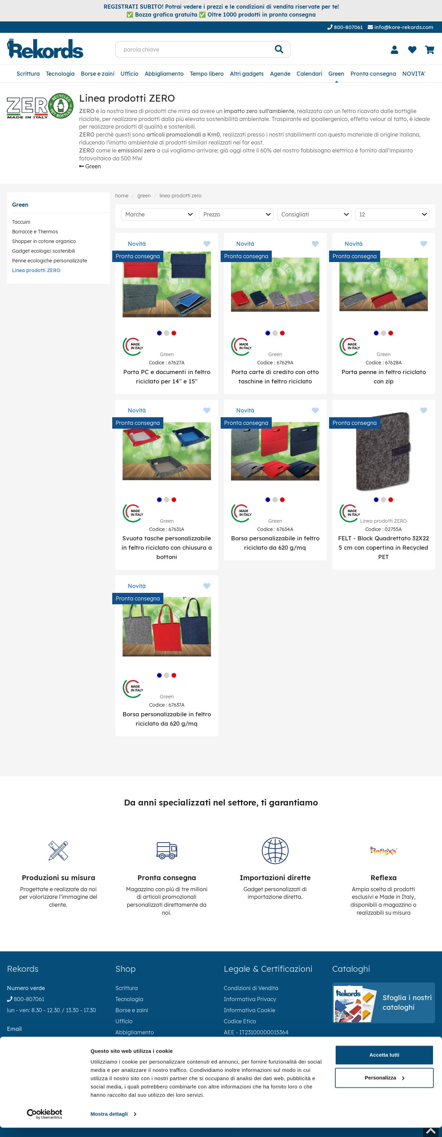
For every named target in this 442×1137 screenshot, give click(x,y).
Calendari (309, 73)
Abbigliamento (164, 73)
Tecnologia (60, 73)
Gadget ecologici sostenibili (43, 251)
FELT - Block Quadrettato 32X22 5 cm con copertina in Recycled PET (383, 547)
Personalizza (384, 1087)
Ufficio (129, 73)
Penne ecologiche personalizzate (49, 261)
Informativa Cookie (249, 1010)
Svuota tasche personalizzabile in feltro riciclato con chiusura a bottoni (167, 547)
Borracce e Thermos (35, 232)
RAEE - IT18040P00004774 (259, 1043)
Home (121, 196)
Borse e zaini (97, 73)
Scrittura (28, 73)
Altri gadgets (247, 73)
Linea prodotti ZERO (36, 270)
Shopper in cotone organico (44, 241)
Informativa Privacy (250, 999)
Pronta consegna (373, 73)
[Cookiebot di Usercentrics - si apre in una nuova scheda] (45, 1123)
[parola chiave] (191, 49)
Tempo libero (207, 73)
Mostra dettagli (109, 1123)
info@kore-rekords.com (400, 27)
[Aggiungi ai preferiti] (207, 244)
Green (336, 73)
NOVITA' (413, 73)
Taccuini (21, 222)
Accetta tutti (384, 1064)
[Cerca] (279, 49)
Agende (280, 73)
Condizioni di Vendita (251, 988)
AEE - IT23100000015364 (256, 1032)
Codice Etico (240, 1021)
